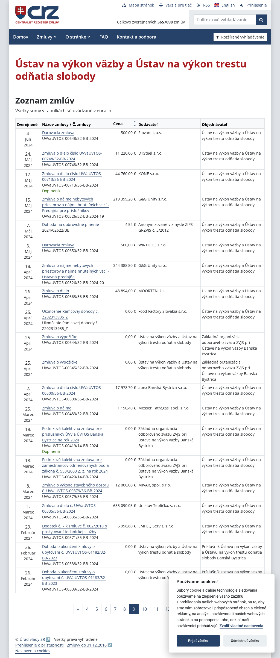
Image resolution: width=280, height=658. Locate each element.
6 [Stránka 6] (106, 609)
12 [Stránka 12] (167, 609)
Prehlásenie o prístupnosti (39, 645)
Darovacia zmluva (58, 132)
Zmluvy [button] (44, 37)
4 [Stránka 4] (87, 609)
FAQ (103, 37)
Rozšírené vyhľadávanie (240, 37)
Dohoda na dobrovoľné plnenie (70, 224)
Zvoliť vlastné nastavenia (241, 626)
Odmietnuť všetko (245, 641)
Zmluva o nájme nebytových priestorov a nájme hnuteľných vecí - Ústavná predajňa (75, 271)
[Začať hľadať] (261, 19)
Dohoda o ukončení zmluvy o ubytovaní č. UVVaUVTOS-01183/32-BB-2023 (74, 577)
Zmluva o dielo (55, 290)
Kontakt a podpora (136, 37)
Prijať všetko (198, 641)
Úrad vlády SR (32, 639)
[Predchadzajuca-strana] (78, 609)
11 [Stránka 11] (156, 609)
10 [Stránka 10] (144, 609)
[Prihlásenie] (253, 5)
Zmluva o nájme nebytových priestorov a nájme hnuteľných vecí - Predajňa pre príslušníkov (75, 204)
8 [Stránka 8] (124, 609)
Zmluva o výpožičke (59, 336)
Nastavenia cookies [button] (32, 650)
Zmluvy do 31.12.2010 (87, 645)
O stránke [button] (76, 37)
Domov (20, 37)
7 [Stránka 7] (115, 609)
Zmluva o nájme (56, 408)
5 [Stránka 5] (96, 609)
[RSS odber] (203, 5)
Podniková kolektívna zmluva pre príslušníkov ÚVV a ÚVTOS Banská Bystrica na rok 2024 (72, 434)
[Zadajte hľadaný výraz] (225, 19)
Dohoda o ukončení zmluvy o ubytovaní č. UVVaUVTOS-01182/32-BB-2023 (74, 552)
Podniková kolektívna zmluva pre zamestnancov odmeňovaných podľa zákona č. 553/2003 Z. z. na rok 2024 (75, 465)
